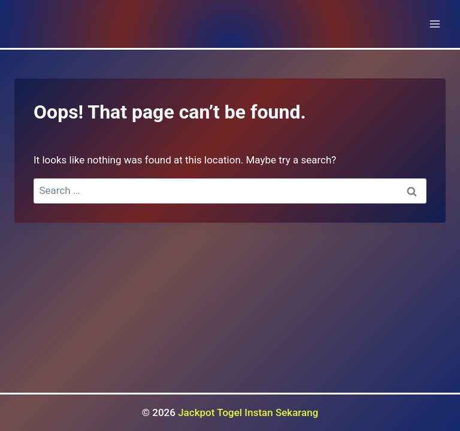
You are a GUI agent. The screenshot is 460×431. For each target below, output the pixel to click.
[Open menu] (434, 23)
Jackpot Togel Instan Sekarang (248, 412)
